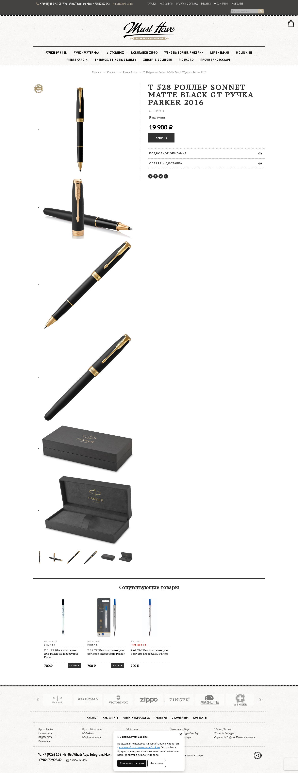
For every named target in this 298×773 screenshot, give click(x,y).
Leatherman (219, 52)
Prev (38, 699)
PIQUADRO (186, 60)
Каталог (152, 3)
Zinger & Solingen (157, 60)
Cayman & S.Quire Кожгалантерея (234, 737)
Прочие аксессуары (215, 60)
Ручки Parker (56, 52)
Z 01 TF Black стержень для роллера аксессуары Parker (61, 654)
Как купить (166, 3)
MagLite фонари (91, 737)
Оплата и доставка (187, 3)
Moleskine (244, 52)
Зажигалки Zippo (144, 52)
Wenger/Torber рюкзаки (184, 52)
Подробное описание (205, 153)
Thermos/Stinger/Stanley (115, 60)
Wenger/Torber (222, 729)
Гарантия (206, 3)
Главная (97, 72)
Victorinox (115, 52)
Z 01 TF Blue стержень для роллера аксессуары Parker (106, 652)
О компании (221, 3)
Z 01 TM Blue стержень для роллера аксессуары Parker (150, 652)
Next (260, 699)
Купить (161, 138)
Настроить (156, 763)
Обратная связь (123, 3)
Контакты (237, 3)
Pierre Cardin (77, 60)
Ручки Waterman (87, 52)
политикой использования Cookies (139, 747)
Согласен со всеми (132, 763)
